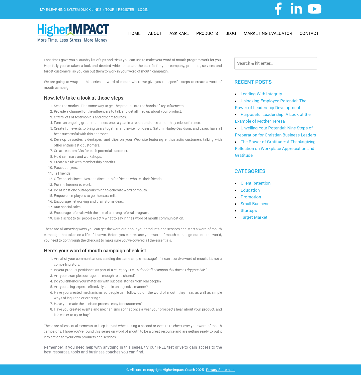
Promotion (251, 196)
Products (207, 33)
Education (250, 190)
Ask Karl (179, 33)
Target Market (254, 217)
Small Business (255, 203)
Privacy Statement (220, 370)
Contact (309, 33)
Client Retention (255, 183)
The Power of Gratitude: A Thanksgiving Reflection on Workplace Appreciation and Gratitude (275, 148)
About (155, 33)
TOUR (109, 10)
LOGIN (143, 10)
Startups (249, 210)
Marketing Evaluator (268, 33)
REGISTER (126, 10)
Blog (230, 33)
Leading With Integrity (261, 93)
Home (134, 33)
